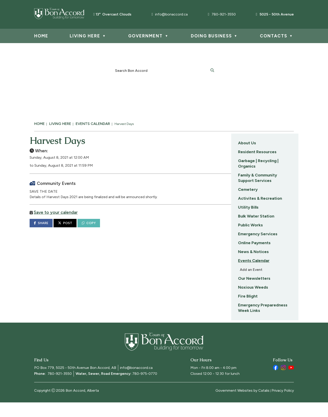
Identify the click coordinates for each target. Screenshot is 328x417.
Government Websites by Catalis (242, 405)
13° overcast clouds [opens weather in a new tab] (113, 14)
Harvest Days (124, 124)
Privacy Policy (283, 405)
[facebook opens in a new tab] (275, 382)
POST (137, 228)
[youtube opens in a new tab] (291, 382)
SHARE (113, 228)
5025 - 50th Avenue (275, 14)
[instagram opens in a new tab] (283, 382)
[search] (161, 70)
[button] (212, 70)
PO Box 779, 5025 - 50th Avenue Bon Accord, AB (75, 382)
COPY (160, 228)
